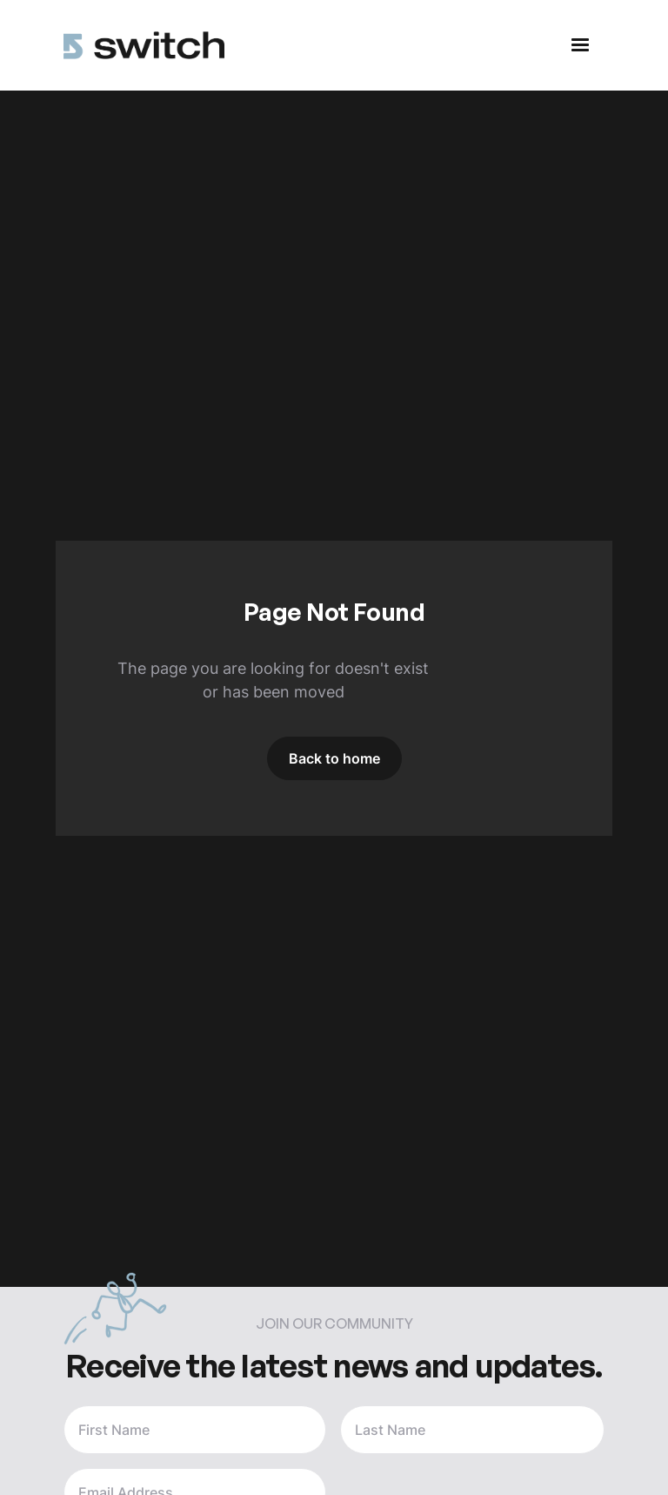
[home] (143, 45)
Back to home (334, 758)
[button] (580, 45)
